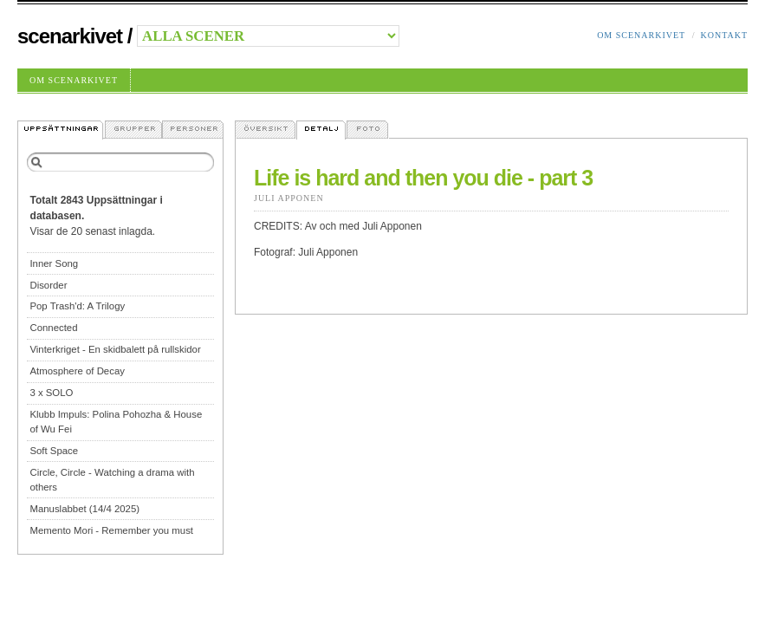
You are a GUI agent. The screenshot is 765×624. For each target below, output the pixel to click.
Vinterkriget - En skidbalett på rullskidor (114, 349)
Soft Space (53, 450)
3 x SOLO (51, 392)
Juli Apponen (289, 198)
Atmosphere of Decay (77, 371)
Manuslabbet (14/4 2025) (84, 509)
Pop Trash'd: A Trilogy (77, 306)
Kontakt (724, 35)
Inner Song (53, 263)
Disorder (48, 285)
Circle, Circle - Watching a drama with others (111, 479)
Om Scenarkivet (641, 35)
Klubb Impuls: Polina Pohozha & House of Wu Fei (115, 421)
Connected (53, 327)
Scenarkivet (69, 36)
